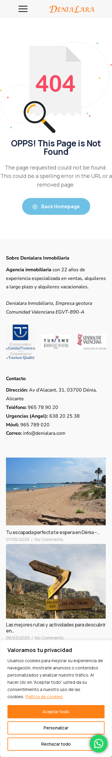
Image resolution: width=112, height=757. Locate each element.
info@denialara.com (35, 433)
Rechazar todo (56, 744)
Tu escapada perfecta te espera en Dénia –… (53, 532)
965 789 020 (28, 425)
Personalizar (56, 728)
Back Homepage (56, 206)
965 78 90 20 (32, 407)
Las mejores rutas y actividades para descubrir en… (56, 628)
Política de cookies (44, 696)
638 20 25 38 (43, 416)
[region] (56, 698)
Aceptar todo (56, 711)
